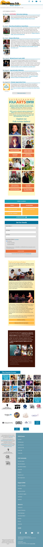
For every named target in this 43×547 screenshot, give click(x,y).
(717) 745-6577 (20, 539)
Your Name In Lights (22, 494)
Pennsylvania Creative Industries (6, 440)
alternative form (28, 253)
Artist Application (21, 477)
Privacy (19, 521)
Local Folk (20, 450)
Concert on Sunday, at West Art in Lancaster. (23, 66)
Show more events (21, 93)
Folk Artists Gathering (18, 14)
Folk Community (22, 458)
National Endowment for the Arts (6, 444)
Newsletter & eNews (22, 466)
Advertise (20, 499)
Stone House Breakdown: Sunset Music (18, 26)
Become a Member (13, 213)
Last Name (8, 234)
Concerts (19, 439)
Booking (19, 518)
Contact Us (20, 507)
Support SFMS (21, 482)
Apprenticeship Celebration (17, 70)
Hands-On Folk (21, 447)
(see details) (17, 239)
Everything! (9, 241)
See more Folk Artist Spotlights (21, 323)
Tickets (12, 205)
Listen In (19, 472)
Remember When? (21, 515)
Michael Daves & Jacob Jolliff (17, 58)
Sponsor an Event (13, 209)
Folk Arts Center (21, 461)
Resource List (20, 475)
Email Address (9, 226)
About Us (20, 504)
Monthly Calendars (11, 242)
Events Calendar (21, 201)
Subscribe (20, 469)
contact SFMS (32, 543)
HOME (19, 528)
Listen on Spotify (21, 217)
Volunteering (29, 205)
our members (11, 436)
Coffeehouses (21, 442)
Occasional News (10, 244)
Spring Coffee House (14, 38)
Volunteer (20, 488)
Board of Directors (21, 510)
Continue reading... (21, 319)
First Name (8, 230)
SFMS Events (21, 436)
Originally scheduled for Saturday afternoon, (23, 18)
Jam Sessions (21, 444)
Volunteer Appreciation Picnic (18, 82)
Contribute (20, 496)
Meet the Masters (21, 464)
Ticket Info (20, 453)
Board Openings (21, 513)
